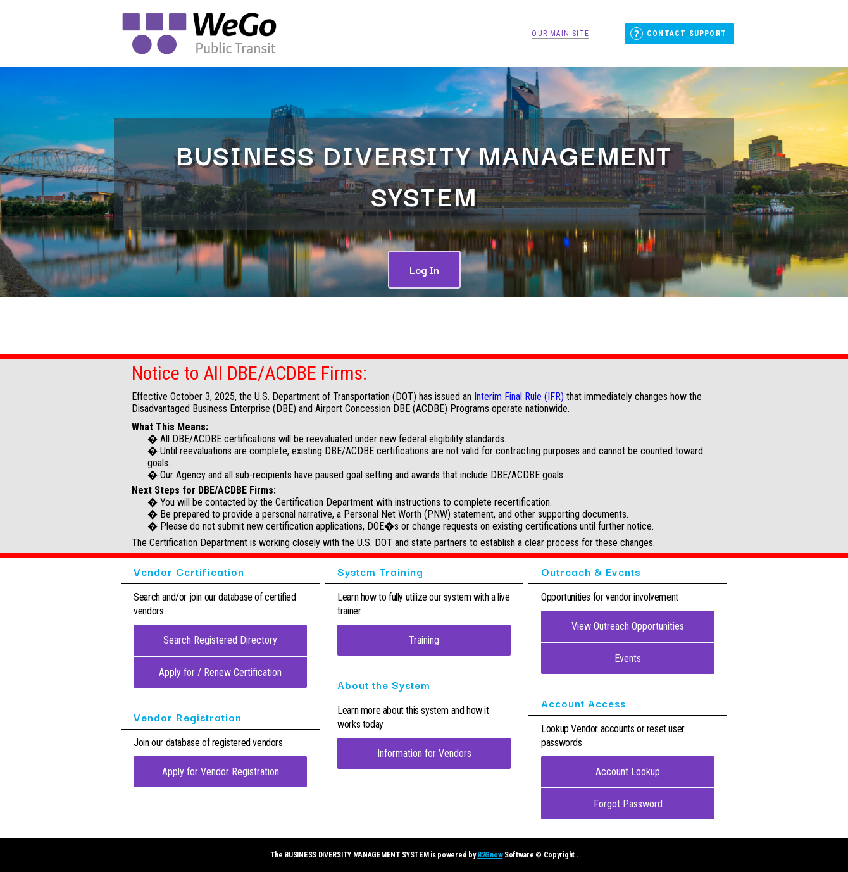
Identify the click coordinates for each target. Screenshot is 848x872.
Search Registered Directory (220, 640)
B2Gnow (489, 854)
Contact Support (686, 33)
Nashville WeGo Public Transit (199, 33)
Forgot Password (628, 804)
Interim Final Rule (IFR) (519, 396)
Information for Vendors (424, 753)
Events (627, 658)
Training (424, 640)
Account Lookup (627, 772)
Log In (424, 269)
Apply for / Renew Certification (220, 672)
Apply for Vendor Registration (220, 772)
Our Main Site (560, 33)
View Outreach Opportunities (627, 626)
